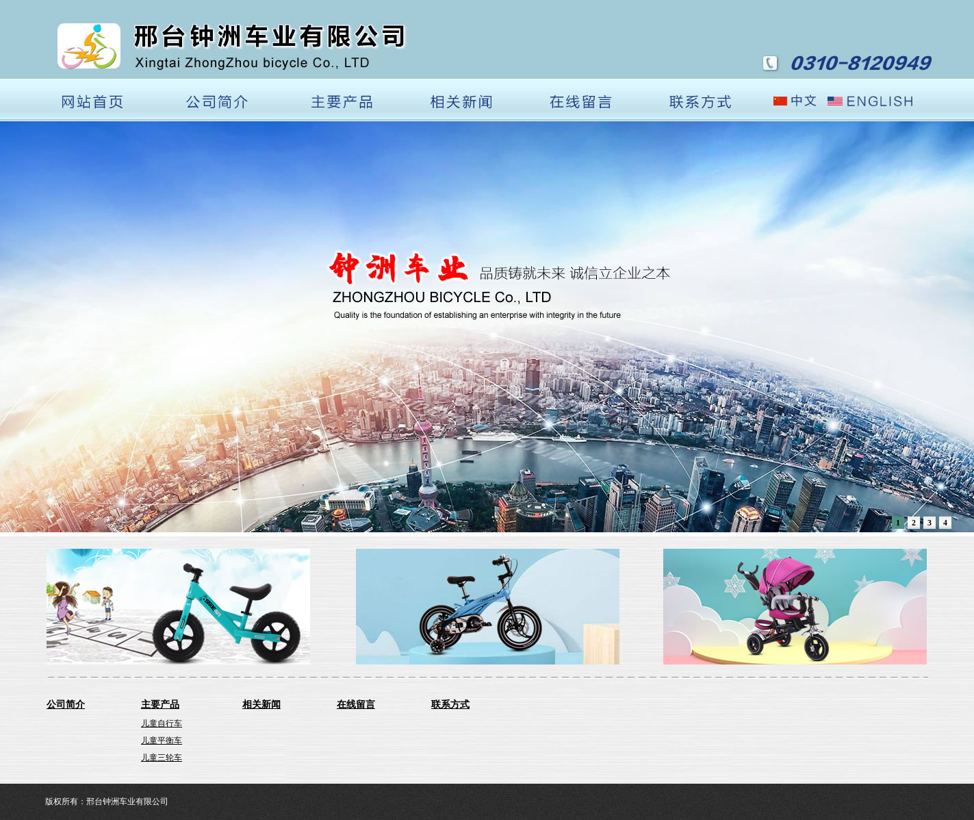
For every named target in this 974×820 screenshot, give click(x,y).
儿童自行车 (161, 723)
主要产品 (160, 704)
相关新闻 (261, 704)
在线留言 (356, 704)
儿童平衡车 (161, 740)
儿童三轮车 (161, 757)
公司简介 (66, 704)
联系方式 (450, 704)
